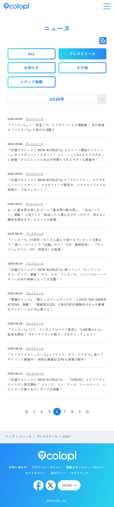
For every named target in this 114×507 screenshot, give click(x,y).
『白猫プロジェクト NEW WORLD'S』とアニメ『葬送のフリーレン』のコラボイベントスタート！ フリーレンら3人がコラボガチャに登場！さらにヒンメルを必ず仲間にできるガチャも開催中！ (56, 155)
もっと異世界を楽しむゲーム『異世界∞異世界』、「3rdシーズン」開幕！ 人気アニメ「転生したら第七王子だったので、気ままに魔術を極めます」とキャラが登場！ (57, 215)
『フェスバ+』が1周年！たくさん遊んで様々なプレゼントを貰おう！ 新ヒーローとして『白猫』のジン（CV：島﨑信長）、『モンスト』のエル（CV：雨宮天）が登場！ (56, 244)
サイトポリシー (35, 473)
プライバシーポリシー (47, 467)
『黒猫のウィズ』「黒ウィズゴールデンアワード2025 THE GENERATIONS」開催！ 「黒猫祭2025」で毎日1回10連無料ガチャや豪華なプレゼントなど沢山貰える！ (57, 304)
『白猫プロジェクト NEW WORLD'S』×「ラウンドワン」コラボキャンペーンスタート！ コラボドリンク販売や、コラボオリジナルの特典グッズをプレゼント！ (57, 184)
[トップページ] (16, 6)
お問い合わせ (18, 467)
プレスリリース (34, 119)
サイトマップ (80, 473)
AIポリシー (58, 473)
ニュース (25, 436)
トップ (10, 436)
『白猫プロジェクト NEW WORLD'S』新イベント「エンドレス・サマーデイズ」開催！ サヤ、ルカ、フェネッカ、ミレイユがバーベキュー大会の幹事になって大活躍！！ (57, 274)
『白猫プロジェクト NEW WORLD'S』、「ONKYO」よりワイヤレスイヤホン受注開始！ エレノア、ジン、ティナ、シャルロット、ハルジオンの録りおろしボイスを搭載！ (57, 384)
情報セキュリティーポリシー (85, 467)
